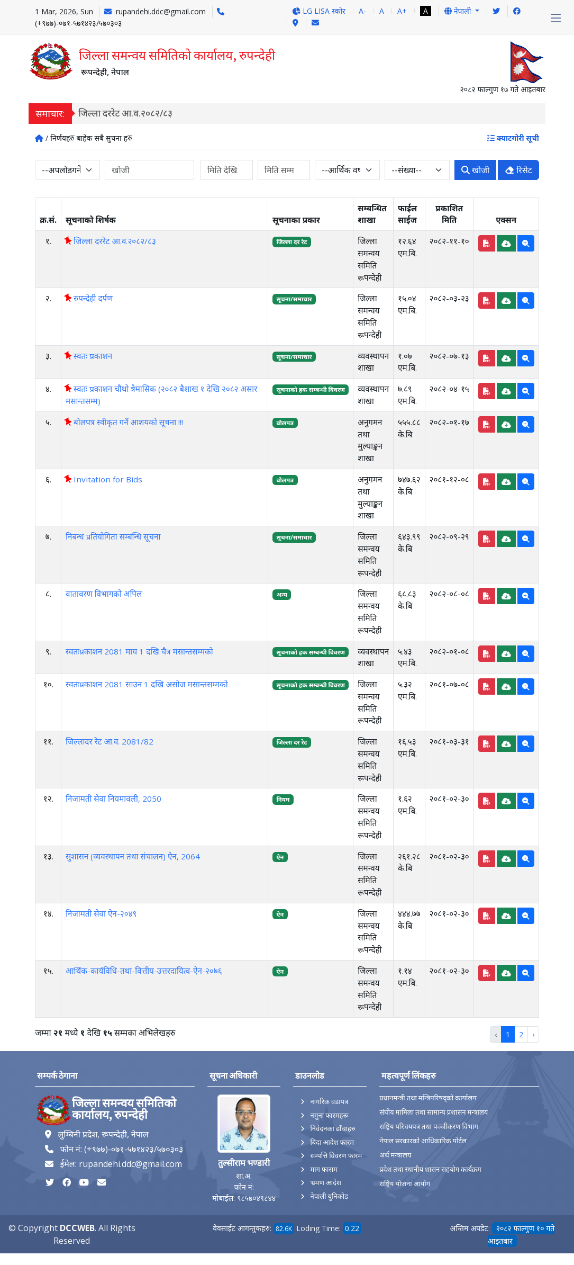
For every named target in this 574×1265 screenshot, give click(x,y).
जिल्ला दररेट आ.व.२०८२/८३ (130, 113)
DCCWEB (77, 1228)
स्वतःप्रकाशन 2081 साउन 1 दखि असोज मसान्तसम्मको (147, 684)
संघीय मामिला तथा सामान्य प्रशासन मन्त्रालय (433, 1112)
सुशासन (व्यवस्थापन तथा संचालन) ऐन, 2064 (133, 856)
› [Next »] (533, 1034)
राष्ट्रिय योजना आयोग (404, 1183)
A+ (402, 10)
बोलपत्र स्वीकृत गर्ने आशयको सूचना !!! (124, 422)
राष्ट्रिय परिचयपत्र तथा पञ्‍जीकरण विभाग (428, 1126)
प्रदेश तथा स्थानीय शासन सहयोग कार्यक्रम (430, 1169)
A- (362, 10)
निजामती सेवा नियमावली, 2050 (113, 798)
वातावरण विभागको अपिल (104, 593)
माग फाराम (323, 1169)
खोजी (475, 170)
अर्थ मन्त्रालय (395, 1155)
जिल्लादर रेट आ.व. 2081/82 (109, 741)
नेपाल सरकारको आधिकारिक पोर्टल (423, 1140)
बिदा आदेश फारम (332, 1142)
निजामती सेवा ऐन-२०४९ (101, 913)
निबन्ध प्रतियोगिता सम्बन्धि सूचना (113, 536)
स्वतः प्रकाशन (89, 356)
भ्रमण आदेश (325, 1182)
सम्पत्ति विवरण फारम (336, 1155)
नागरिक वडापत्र (329, 1101)
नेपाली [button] (458, 11)
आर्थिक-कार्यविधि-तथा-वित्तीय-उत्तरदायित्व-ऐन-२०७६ (144, 970)
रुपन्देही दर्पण (89, 298)
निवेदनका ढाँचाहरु (332, 1128)
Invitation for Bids (104, 479)
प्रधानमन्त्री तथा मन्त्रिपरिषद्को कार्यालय (428, 1097)
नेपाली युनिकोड (329, 1196)
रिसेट (518, 170)
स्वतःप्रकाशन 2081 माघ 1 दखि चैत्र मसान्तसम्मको (139, 651)
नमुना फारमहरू (329, 1115)
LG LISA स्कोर (318, 11)
